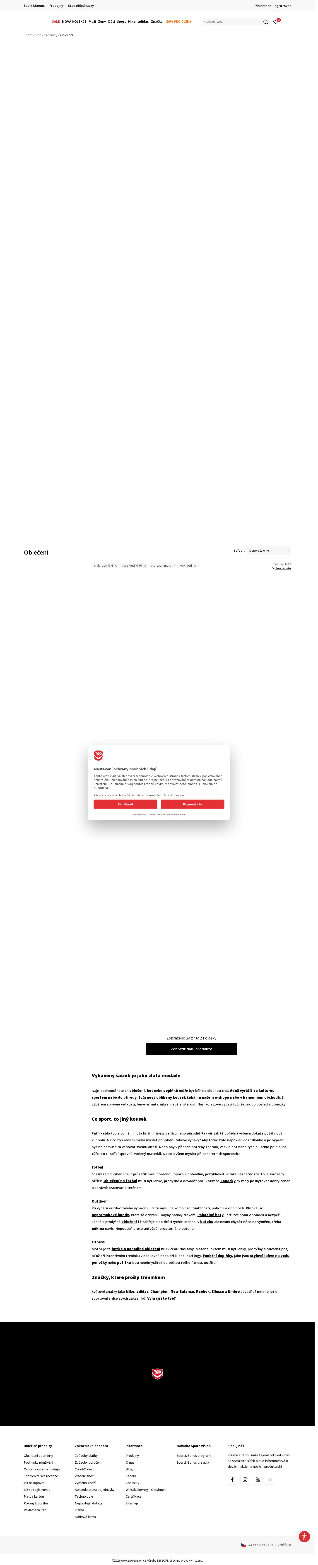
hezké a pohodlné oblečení (136, 1249)
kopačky (228, 1181)
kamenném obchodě (261, 1097)
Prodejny (132, 1455)
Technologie (84, 1496)
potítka (124, 1262)
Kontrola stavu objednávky (94, 1489)
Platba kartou (34, 1496)
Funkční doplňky (217, 1255)
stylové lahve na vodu (269, 1255)
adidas (142, 1291)
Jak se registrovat (37, 1489)
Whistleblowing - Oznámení (146, 1489)
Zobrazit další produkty (191, 1049)
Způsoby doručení (88, 1462)
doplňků (170, 1090)
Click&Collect (84, 1469)
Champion (159, 1291)
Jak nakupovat (34, 1483)
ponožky (99, 1262)
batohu (206, 1221)
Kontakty (132, 1483)
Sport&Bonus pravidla (193, 1462)
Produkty (50, 35)
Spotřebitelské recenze (41, 1476)
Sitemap (132, 1503)
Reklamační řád (35, 1510)
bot (150, 1090)
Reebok (203, 1291)
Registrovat (281, 6)
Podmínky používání (38, 1462)
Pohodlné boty (211, 1215)
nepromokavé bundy (110, 1215)
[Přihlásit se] (276, 21)
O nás (130, 1462)
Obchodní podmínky (38, 1455)
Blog (129, 1469)
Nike (130, 1291)
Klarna (79, 1510)
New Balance (182, 1291)
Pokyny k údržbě (36, 1503)
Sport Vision (32, 35)
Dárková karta (85, 1517)
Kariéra (131, 1476)
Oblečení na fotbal (120, 1181)
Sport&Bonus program (194, 1455)
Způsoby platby (86, 1455)
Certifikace (134, 1496)
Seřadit (239, 550)
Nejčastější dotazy (89, 1503)
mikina (98, 1228)
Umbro (234, 1291)
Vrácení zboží (84, 1476)
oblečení (137, 1090)
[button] (236, 21)
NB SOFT (162, 1561)
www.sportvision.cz (133, 1561)
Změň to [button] (284, 1544)
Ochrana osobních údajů (42, 1469)
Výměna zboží (85, 1483)
